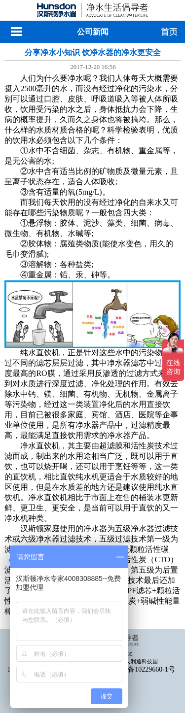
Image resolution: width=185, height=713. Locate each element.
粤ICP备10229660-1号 (143, 669)
